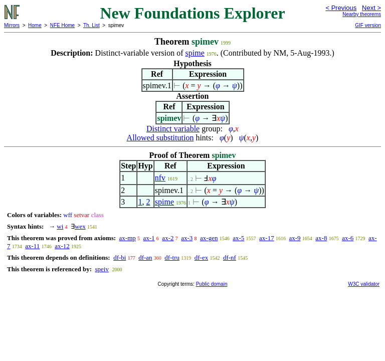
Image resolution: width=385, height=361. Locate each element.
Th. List (91, 25)
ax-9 (294, 238)
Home (35, 25)
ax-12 (62, 246)
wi (60, 226)
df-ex (201, 257)
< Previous (340, 8)
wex (80, 226)
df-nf (229, 257)
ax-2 (167, 238)
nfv (160, 177)
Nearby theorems (361, 14)
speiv (101, 269)
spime (195, 53)
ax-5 (238, 238)
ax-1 (149, 238)
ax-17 (266, 238)
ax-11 (32, 246)
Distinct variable (173, 128)
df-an (145, 257)
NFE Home (62, 25)
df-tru (171, 257)
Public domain (212, 284)
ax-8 (321, 238)
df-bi (119, 257)
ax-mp (127, 238)
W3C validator (363, 284)
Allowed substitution (160, 137)
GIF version (368, 25)
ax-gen (209, 238)
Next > (371, 8)
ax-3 (186, 238)
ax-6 (347, 238)
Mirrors (12, 25)
